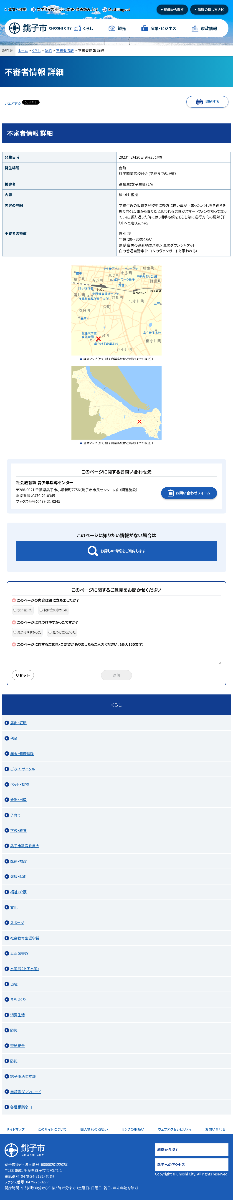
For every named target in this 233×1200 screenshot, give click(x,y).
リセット (23, 675)
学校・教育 (18, 830)
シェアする (13, 103)
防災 (14, 1030)
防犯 (49, 50)
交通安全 (17, 1045)
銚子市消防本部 (23, 1076)
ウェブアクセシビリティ (175, 1129)
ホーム (23, 50)
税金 (14, 738)
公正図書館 (19, 953)
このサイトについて (53, 1129)
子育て (15, 815)
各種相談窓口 (21, 1107)
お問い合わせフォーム (193, 493)
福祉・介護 (18, 892)
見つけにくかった (62, 632)
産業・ (163, 28)
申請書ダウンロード (25, 1092)
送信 (116, 675)
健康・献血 (18, 876)
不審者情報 (66, 50)
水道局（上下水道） (24, 969)
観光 (122, 28)
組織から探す (174, 9)
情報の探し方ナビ (211, 9)
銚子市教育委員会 (24, 846)
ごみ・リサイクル (22, 769)
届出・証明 (18, 723)
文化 (14, 907)
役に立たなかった (54, 610)
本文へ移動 (17, 9)
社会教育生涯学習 (24, 938)
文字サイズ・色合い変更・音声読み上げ (67, 9)
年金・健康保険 (22, 754)
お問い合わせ (216, 1129)
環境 (14, 984)
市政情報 (209, 28)
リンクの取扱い (133, 1129)
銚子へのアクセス (171, 1164)
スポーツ (17, 922)
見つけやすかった (27, 632)
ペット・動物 (19, 784)
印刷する (212, 101)
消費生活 (17, 1015)
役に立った (22, 610)
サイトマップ (15, 1129)
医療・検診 (18, 861)
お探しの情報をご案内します (123, 551)
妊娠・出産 (18, 799)
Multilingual (119, 9)
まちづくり (18, 999)
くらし (88, 28)
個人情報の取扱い (94, 1129)
